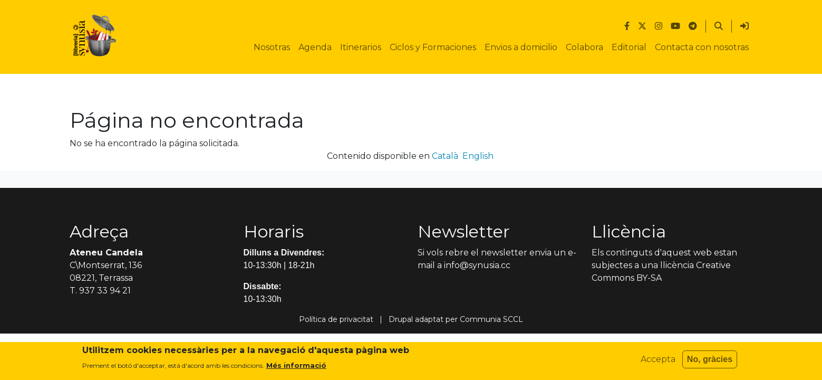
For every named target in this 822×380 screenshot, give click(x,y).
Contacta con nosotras (702, 47)
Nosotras (272, 47)
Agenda (315, 47)
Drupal (401, 319)
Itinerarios (360, 47)
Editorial (629, 47)
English (478, 156)
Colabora (584, 47)
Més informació (296, 368)
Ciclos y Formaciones (433, 47)
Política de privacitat (336, 319)
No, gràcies (709, 362)
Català (445, 156)
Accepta (658, 362)
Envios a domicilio (521, 47)
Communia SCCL (491, 319)
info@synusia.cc (477, 265)
